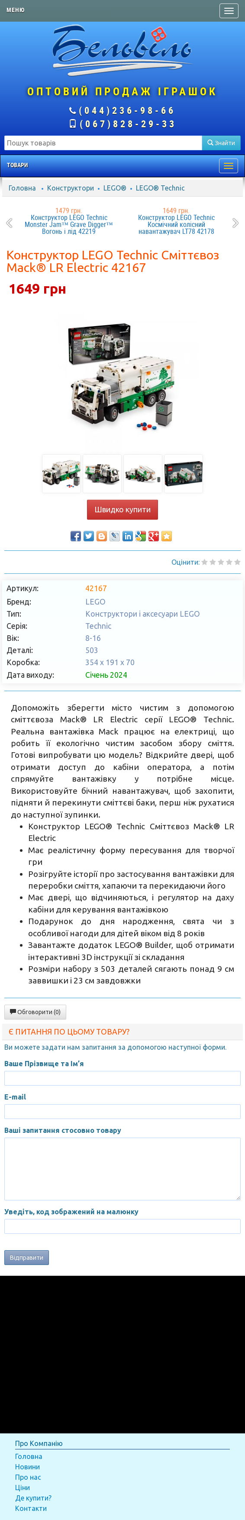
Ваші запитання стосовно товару (62, 1130)
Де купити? (33, 1498)
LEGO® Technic (160, 188)
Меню (15, 9)
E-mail (15, 1097)
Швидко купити (122, 509)
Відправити (26, 1257)
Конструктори (70, 188)
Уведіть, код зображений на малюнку (71, 1212)
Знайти (221, 142)
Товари (17, 165)
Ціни (22, 1487)
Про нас (28, 1477)
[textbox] (103, 143)
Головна (22, 188)
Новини (27, 1467)
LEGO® (114, 188)
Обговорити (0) (35, 1012)
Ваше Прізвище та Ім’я (44, 1063)
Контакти (31, 1508)
